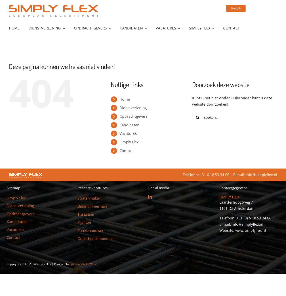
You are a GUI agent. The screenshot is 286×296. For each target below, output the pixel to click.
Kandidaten (129, 125)
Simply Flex (129, 142)
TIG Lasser (86, 214)
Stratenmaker (89, 198)
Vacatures (128, 133)
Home (125, 99)
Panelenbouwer (90, 230)
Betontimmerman (92, 206)
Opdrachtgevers (133, 116)
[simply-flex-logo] (53, 6)
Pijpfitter (85, 222)
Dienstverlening (133, 107)
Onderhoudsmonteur (95, 238)
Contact (126, 150)
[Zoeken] (197, 117)
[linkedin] (150, 197)
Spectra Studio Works (83, 264)
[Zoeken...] (234, 117)
